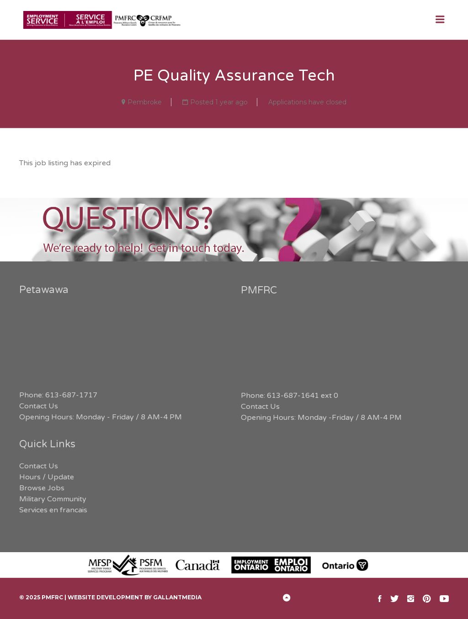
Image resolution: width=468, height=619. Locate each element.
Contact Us (38, 406)
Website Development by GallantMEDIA (135, 597)
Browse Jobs (41, 488)
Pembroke (145, 102)
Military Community (52, 499)
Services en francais (53, 510)
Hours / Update (46, 477)
